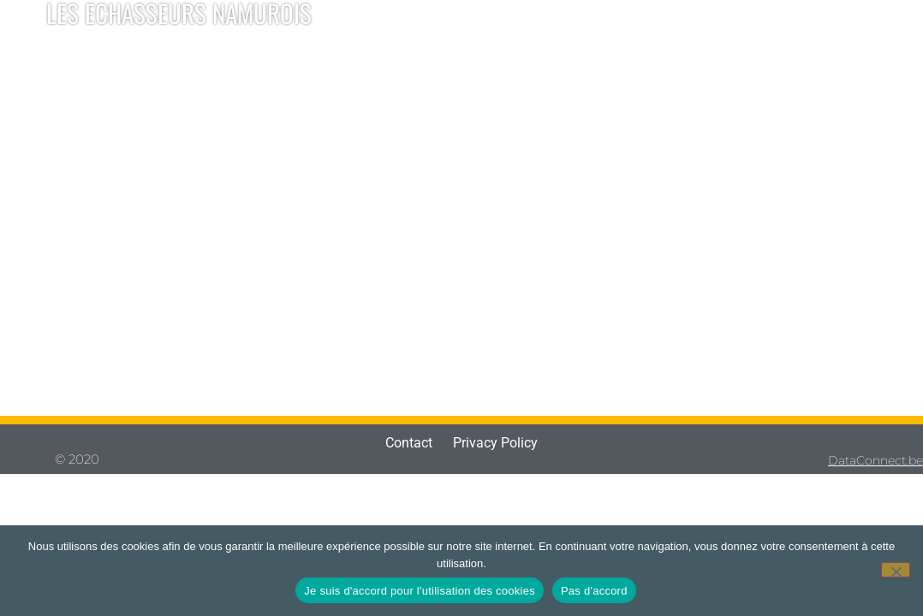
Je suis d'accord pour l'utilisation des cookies (419, 590)
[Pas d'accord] (895, 570)
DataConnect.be (875, 460)
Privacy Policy (495, 443)
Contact (408, 443)
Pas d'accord (594, 590)
